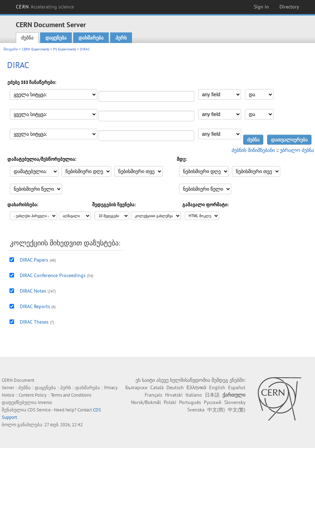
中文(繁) (236, 409)
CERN (45, 7)
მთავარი (11, 49)
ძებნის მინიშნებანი (253, 150)
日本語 (212, 395)
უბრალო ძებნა (297, 150)
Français (153, 395)
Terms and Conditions (71, 395)
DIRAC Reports (35, 306)
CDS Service (39, 410)
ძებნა (27, 38)
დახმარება (90, 38)
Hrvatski (174, 395)
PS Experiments (64, 49)
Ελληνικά (196, 387)
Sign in (261, 7)
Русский (212, 402)
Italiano (193, 395)
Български (136, 387)
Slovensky (234, 402)
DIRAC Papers (34, 260)
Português (190, 402)
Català (157, 387)
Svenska (195, 409)
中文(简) (216, 409)
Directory (289, 7)
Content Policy (32, 395)
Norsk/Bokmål (146, 402)
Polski (170, 402)
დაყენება (56, 38)
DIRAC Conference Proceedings (53, 275)
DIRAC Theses (34, 322)
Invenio (45, 402)
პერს (121, 38)
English (217, 387)
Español (236, 387)
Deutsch (175, 387)
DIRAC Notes (33, 291)
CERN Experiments (35, 49)
